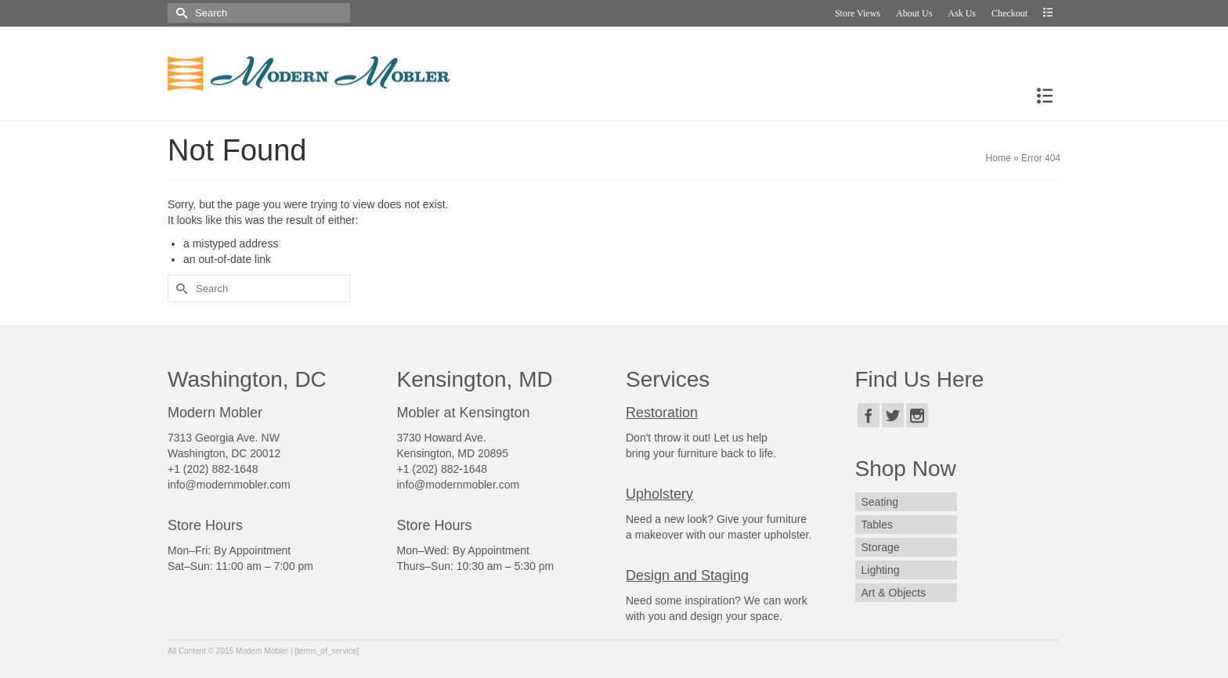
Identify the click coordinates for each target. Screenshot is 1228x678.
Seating (879, 502)
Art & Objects (893, 592)
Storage (880, 547)
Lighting (880, 570)
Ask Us (962, 13)
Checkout (1009, 13)
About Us (914, 13)
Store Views (857, 13)
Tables (877, 524)
